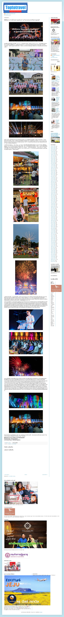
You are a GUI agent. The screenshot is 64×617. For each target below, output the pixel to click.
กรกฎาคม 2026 (53, 146)
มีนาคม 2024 (53, 176)
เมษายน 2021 (53, 214)
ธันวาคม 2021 (53, 206)
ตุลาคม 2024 (53, 169)
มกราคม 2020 (53, 231)
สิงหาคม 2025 (53, 158)
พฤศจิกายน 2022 (53, 194)
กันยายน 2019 (53, 235)
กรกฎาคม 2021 (53, 211)
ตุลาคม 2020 (53, 221)
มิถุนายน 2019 (53, 238)
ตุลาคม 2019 (53, 234)
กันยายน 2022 (53, 196)
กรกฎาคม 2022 (53, 198)
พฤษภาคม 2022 (53, 200)
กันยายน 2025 (53, 157)
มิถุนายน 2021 (53, 212)
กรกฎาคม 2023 (53, 185)
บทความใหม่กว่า (6, 474)
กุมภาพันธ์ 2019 (53, 243)
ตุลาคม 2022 (53, 195)
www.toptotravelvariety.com (10, 13)
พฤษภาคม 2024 (53, 174)
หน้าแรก (26, 474)
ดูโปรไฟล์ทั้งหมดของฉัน (7, 15)
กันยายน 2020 (53, 222)
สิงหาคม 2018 (53, 249)
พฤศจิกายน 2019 (53, 233)
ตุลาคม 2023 (53, 182)
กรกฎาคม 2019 (53, 237)
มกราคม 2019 (53, 244)
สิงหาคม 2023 (53, 184)
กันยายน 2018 (53, 248)
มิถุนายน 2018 (53, 251)
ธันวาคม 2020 (53, 219)
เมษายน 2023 (53, 188)
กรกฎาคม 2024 (53, 172)
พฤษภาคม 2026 (53, 148)
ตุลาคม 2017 (53, 260)
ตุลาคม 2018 (53, 247)
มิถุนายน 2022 (53, 199)
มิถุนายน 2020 (53, 225)
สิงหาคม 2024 (53, 171)
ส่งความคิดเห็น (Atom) (11, 476)
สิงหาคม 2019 (53, 236)
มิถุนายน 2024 (53, 173)
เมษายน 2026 (53, 149)
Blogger (41, 612)
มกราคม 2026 (53, 152)
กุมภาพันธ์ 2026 (53, 151)
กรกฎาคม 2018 (53, 250)
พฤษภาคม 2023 (53, 187)
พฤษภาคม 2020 (53, 226)
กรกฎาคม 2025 (53, 159)
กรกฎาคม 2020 (53, 224)
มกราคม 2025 (53, 165)
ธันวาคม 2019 (53, 232)
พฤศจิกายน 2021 (53, 207)
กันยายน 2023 (53, 183)
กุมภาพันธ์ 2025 (53, 164)
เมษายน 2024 (53, 175)
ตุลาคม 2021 (53, 208)
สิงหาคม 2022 (53, 197)
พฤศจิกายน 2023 (53, 181)
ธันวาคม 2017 (53, 258)
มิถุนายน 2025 (53, 160)
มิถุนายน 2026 (53, 147)
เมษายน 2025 (53, 162)
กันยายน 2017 (53, 261)
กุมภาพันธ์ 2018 (53, 256)
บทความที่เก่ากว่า (44, 474)
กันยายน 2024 (53, 170)
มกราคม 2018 (53, 257)
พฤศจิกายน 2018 (53, 246)
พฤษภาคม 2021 (53, 213)
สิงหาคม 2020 (53, 223)
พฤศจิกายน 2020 (53, 220)
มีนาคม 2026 (53, 150)
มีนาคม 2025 (53, 163)
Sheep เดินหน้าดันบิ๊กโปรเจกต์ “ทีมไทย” (57, 121)
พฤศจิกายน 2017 (53, 259)
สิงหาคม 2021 (53, 210)
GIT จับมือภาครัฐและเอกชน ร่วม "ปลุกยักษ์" (57, 89)
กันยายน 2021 (53, 209)
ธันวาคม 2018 (53, 245)
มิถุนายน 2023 (53, 186)
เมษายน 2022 (53, 201)
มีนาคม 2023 (53, 189)
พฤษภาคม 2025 (53, 161)
